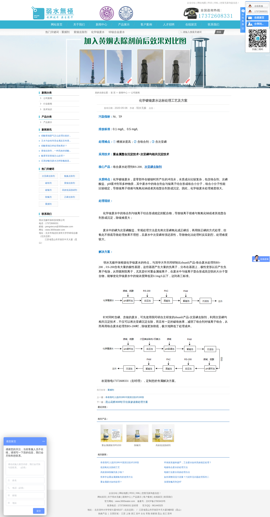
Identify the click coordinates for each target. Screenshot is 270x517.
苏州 (169, 513)
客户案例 (146, 24)
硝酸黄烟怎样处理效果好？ (54, 145)
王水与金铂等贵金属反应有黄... (56, 140)
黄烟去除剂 (80, 32)
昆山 (160, 513)
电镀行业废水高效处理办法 (177, 472)
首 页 (113, 92)
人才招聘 (168, 24)
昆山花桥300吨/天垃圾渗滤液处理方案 (126, 401)
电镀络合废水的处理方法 (176, 467)
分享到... (259, 24)
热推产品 (102, 513)
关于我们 (79, 24)
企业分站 (191, 3)
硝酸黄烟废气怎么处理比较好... (56, 135)
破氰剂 (48, 190)
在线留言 (191, 24)
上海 (128, 513)
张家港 (154, 513)
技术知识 (47, 109)
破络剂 (48, 183)
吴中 (138, 513)
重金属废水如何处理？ (111, 482)
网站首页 (56, 24)
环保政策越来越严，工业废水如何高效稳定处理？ (187, 462)
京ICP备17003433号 (155, 501)
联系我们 (213, 24)
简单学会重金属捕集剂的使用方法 (116, 477)
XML (216, 3)
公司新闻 (47, 98)
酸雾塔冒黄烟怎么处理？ (53, 156)
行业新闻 (47, 104)
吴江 (165, 513)
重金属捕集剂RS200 (111, 445)
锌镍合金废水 (117, 32)
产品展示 (124, 24)
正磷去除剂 (69, 197)
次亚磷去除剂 (48, 176)
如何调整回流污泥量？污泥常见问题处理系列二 (186, 477)
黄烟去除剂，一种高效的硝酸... (56, 151)
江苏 (123, 513)
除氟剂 (48, 197)
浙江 (133, 513)
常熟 (148, 513)
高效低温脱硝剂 (69, 190)
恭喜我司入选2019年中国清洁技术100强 (124, 397)
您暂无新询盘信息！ (230, 3)
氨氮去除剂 (69, 176)
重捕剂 (65, 32)
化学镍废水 (98, 32)
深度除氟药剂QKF (172, 482)
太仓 (143, 513)
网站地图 (201, 3)
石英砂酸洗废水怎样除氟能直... (56, 161)
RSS (210, 3)
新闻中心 (101, 24)
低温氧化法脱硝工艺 (110, 467)
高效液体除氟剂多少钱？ (112, 472)
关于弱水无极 (114, 497)
